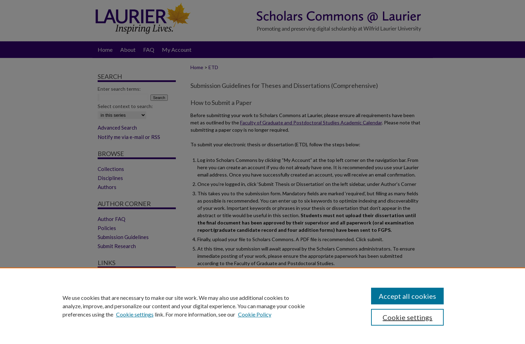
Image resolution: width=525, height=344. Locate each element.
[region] (262, 306)
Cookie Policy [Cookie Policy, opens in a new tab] (254, 314)
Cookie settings (135, 314)
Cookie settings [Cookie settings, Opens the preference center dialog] (407, 317)
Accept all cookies (407, 296)
